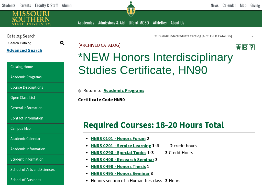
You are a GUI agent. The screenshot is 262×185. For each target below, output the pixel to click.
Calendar (229, 5)
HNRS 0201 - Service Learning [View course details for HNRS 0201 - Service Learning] (121, 146)
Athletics (160, 23)
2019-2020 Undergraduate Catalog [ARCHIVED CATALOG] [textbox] (193, 36)
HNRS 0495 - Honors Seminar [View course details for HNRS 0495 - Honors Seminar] (120, 173)
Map (243, 5)
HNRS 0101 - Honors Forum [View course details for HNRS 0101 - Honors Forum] (118, 138)
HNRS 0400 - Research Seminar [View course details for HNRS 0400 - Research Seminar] (122, 159)
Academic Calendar (25, 138)
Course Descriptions (26, 87)
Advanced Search (24, 50)
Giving (255, 5)
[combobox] (204, 36)
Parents (25, 5)
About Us (177, 23)
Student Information (26, 159)
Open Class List (22, 97)
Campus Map (20, 128)
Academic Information (27, 148)
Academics (86, 23)
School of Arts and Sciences (32, 169)
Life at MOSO (139, 23)
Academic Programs (26, 77)
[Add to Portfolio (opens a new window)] (238, 47)
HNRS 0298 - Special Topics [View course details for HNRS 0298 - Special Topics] (118, 152)
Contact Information (26, 118)
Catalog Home (21, 66)
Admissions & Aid (111, 23)
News (215, 5)
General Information (26, 107)
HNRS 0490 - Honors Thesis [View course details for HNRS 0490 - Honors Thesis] (118, 166)
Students (8, 5)
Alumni (67, 5)
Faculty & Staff (46, 5)
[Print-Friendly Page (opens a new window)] (245, 47)
